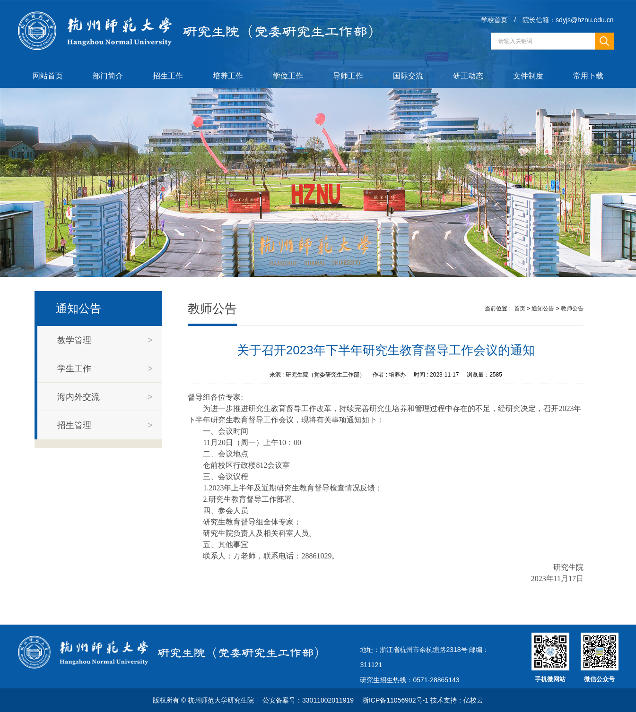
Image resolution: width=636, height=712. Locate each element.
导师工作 (348, 76)
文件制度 (528, 76)
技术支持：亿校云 (456, 700)
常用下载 (588, 76)
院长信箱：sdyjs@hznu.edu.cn (568, 20)
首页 (519, 308)
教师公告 (572, 308)
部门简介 (108, 76)
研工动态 (468, 76)
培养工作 (228, 76)
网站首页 (48, 76)
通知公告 (542, 308)
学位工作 (288, 76)
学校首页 (494, 20)
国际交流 (408, 76)
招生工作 (168, 76)
